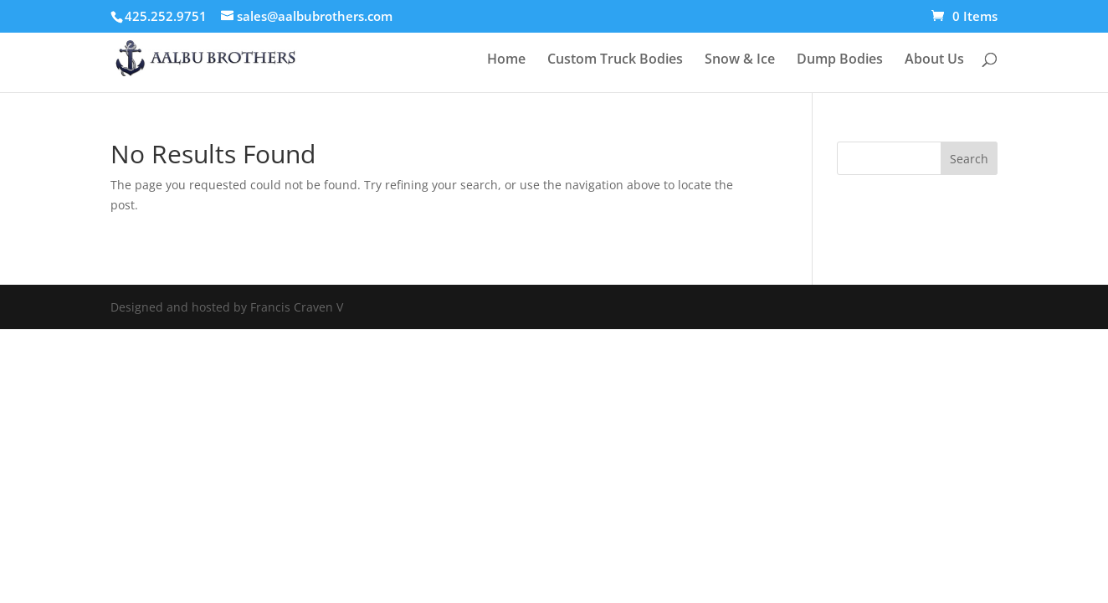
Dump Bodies (840, 60)
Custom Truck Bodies (615, 60)
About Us (934, 60)
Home (506, 60)
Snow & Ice (740, 60)
